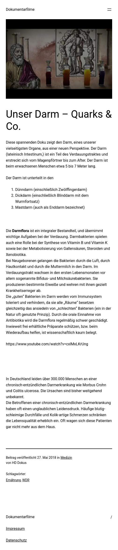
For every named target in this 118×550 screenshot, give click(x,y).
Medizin (66, 457)
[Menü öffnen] (109, 9)
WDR (25, 480)
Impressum (15, 528)
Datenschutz (16, 540)
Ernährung (13, 480)
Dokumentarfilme (20, 9)
